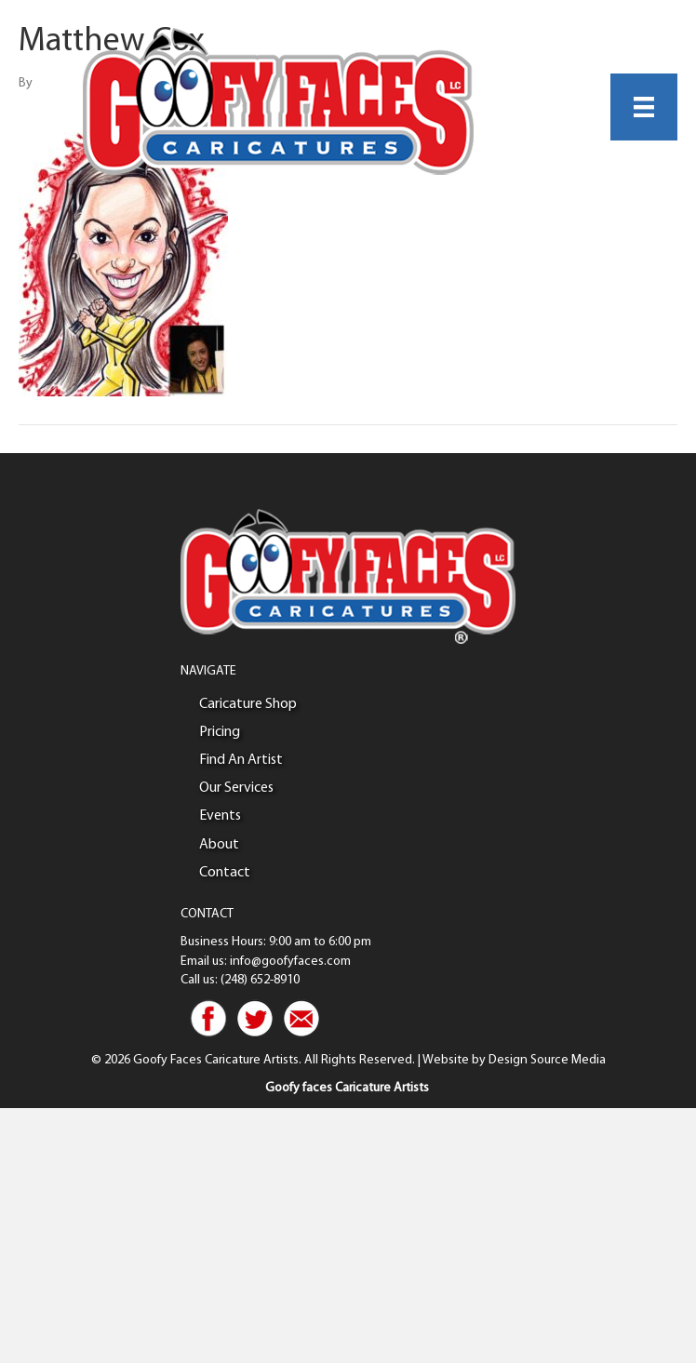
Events (220, 815)
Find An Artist (241, 760)
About (219, 844)
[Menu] (643, 106)
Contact (224, 872)
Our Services (236, 788)
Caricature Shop (248, 704)
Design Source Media (547, 1060)
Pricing (219, 732)
